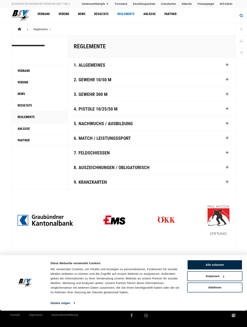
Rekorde (187, 3)
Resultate (98, 15)
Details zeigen (60, 319)
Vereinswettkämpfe (95, 3)
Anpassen (215, 292)
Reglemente (121, 15)
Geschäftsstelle (96, 270)
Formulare (121, 3)
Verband (43, 15)
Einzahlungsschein (144, 3)
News (79, 15)
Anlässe (144, 15)
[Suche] (241, 15)
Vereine (62, 15)
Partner (164, 15)
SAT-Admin (226, 3)
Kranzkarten (168, 3)
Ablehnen (214, 303)
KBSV (21, 50)
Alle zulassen (215, 281)
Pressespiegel (205, 3)
